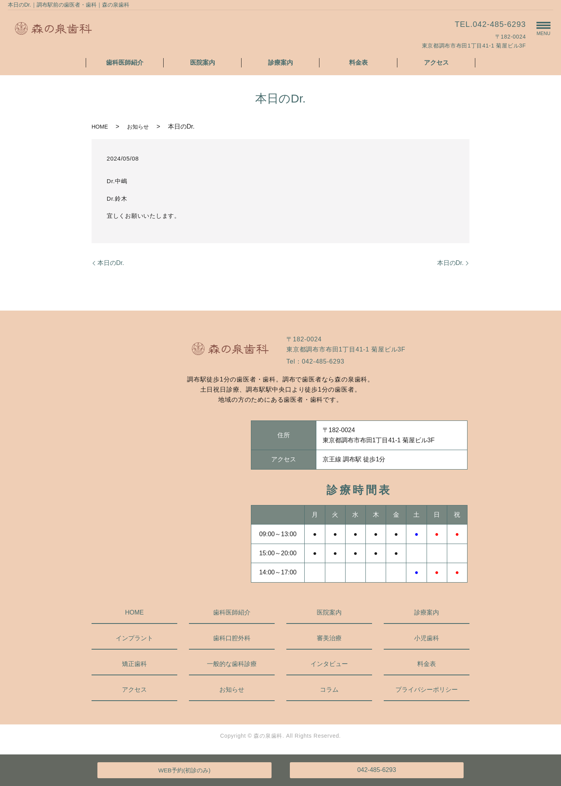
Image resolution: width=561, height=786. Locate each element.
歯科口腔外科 (232, 638)
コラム (329, 689)
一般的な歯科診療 (232, 664)
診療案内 (280, 62)
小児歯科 (426, 638)
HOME (100, 127)
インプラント (134, 638)
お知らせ (138, 127)
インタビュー (329, 664)
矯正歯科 (134, 664)
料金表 (358, 62)
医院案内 (202, 62)
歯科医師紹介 (124, 62)
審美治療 (329, 638)
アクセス (436, 62)
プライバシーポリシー (426, 689)
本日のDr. (110, 263)
